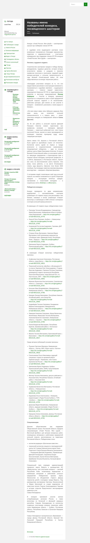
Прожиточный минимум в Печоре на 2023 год (16, 121)
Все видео (7, 162)
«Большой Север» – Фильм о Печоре (10, 189)
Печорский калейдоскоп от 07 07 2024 (11, 149)
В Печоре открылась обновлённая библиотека (16, 110)
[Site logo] (45, 15)
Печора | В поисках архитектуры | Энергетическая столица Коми (11, 181)
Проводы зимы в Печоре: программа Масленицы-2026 (16, 98)
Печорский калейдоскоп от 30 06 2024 (11, 156)
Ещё (5, 129)
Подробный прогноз (10, 34)
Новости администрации (42, 536)
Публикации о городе (11, 44)
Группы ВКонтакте (10, 71)
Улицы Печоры (9, 74)
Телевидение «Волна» (11, 59)
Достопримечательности (12, 76)
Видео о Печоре (9, 56)
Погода (7, 65)
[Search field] (78, 4)
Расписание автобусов (11, 79)
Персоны (7, 68)
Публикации (35, 33)
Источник (30, 532)
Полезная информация (11, 50)
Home (28, 33)
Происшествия (9, 53)
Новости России (9, 47)
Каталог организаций (11, 62)
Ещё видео (7, 195)
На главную (8, 41)
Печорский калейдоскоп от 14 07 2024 (11, 142)
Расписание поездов (11, 82)
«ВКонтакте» (52, 183)
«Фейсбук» (42, 183)
